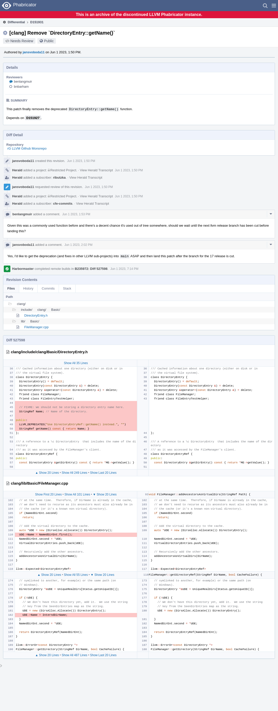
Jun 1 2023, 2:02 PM (78, 245)
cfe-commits (63, 203)
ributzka (59, 177)
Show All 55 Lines (76, 575)
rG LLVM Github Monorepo (27, 148)
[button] (274, 5)
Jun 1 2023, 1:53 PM (76, 214)
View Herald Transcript (96, 170)
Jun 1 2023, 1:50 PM (81, 161)
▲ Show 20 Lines (47, 473)
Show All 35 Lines (76, 363)
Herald (17, 170)
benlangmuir (23, 81)
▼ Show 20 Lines (105, 494)
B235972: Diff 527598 (91, 269)
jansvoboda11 (34, 52)
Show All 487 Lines (74, 655)
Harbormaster (23, 269)
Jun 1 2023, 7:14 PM (124, 269)
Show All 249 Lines (74, 473)
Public (49, 41)
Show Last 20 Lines (103, 473)
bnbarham (21, 86)
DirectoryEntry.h (36, 315)
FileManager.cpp (36, 327)
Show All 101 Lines (77, 494)
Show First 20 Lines (48, 494)
